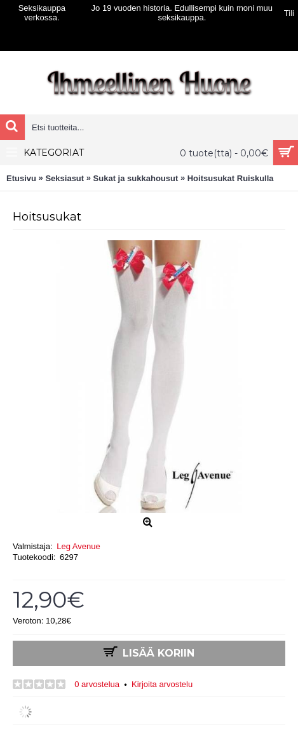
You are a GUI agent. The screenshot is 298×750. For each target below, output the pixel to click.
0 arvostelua (96, 684)
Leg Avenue (78, 546)
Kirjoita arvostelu (162, 684)
